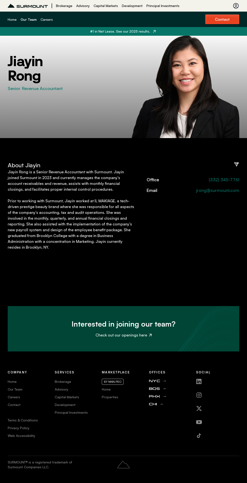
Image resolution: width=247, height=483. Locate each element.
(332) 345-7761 (224, 179)
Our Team (29, 19)
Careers (47, 19)
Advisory (83, 6)
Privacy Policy (18, 428)
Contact (222, 19)
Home (12, 19)
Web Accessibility (21, 436)
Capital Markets (106, 6)
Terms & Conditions (23, 420)
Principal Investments (162, 6)
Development (132, 6)
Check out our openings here (124, 335)
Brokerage (64, 6)
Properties (110, 397)
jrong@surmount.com (217, 190)
